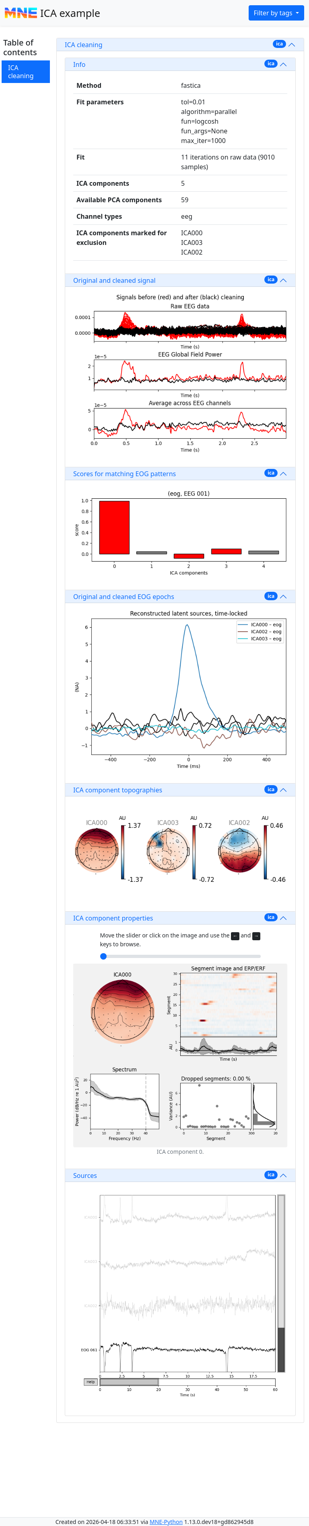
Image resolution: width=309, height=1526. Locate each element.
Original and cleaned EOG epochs (123, 596)
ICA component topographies (117, 790)
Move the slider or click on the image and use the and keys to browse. (180, 939)
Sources (85, 1175)
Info (79, 64)
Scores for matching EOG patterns (124, 473)
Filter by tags (274, 12)
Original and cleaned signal (114, 280)
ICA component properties (113, 918)
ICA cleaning (21, 71)
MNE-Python (166, 1522)
